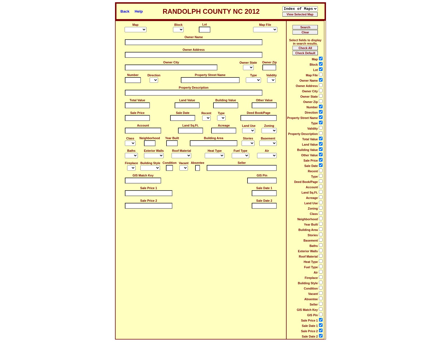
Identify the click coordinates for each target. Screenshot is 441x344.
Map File (265, 24)
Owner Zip (269, 62)
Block (178, 24)
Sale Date (182, 112)
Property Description (193, 87)
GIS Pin (262, 175)
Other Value (264, 100)
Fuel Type (241, 150)
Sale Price (137, 112)
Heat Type (215, 150)
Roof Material (181, 150)
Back (124, 11)
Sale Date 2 (264, 200)
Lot (204, 24)
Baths (131, 150)
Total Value (137, 100)
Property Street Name (210, 75)
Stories (248, 138)
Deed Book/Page (258, 112)
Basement (268, 138)
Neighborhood (150, 138)
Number (132, 75)
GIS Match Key (143, 175)
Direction (153, 75)
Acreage (224, 125)
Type (253, 75)
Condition (170, 162)
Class (130, 138)
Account (143, 125)
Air (267, 150)
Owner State (248, 62)
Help (139, 11)
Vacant (183, 163)
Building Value (225, 100)
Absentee (197, 162)
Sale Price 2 (148, 200)
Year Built (172, 138)
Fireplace (131, 163)
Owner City (171, 62)
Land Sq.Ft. (190, 125)
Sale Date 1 (264, 188)
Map (135, 24)
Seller (242, 162)
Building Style (150, 163)
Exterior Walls (154, 150)
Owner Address (193, 49)
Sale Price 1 (148, 188)
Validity (271, 75)
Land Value (187, 100)
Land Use (248, 125)
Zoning (269, 125)
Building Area (213, 138)
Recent (206, 113)
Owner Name (193, 37)
